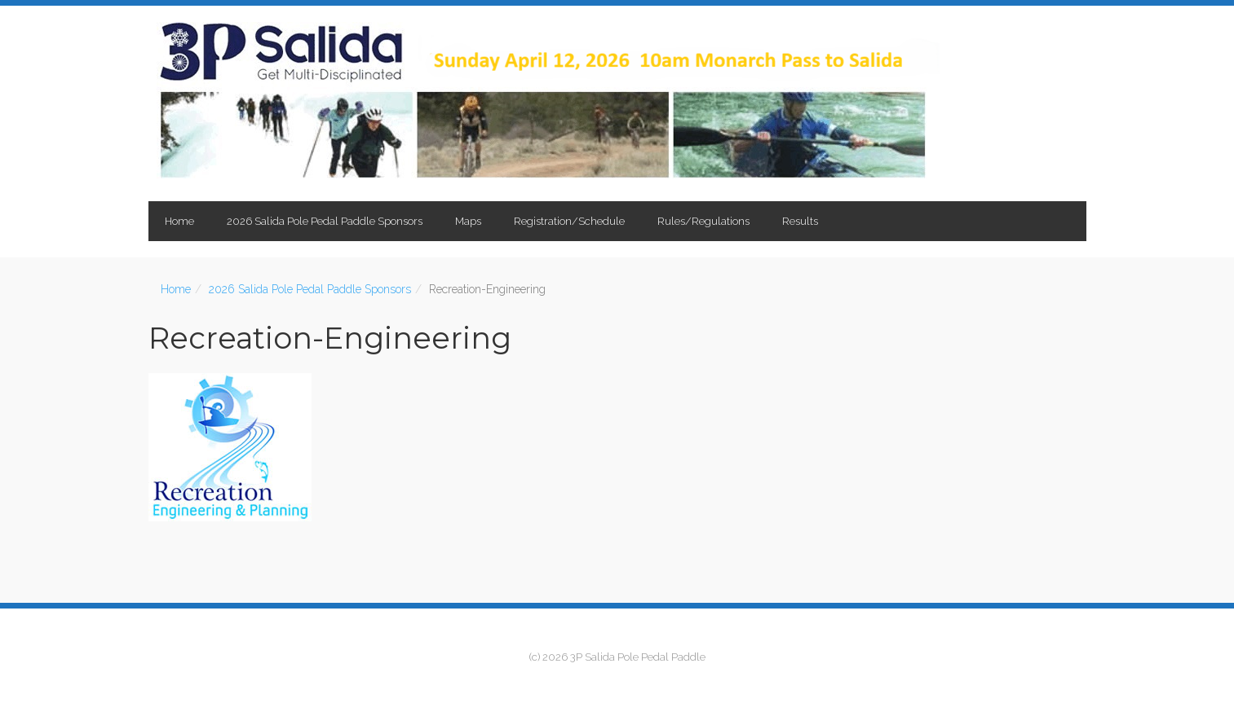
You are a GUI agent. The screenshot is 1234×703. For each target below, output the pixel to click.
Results (800, 221)
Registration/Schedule (569, 221)
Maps (468, 221)
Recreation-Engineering (329, 338)
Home (179, 221)
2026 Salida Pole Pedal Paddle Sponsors (324, 221)
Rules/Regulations (703, 221)
